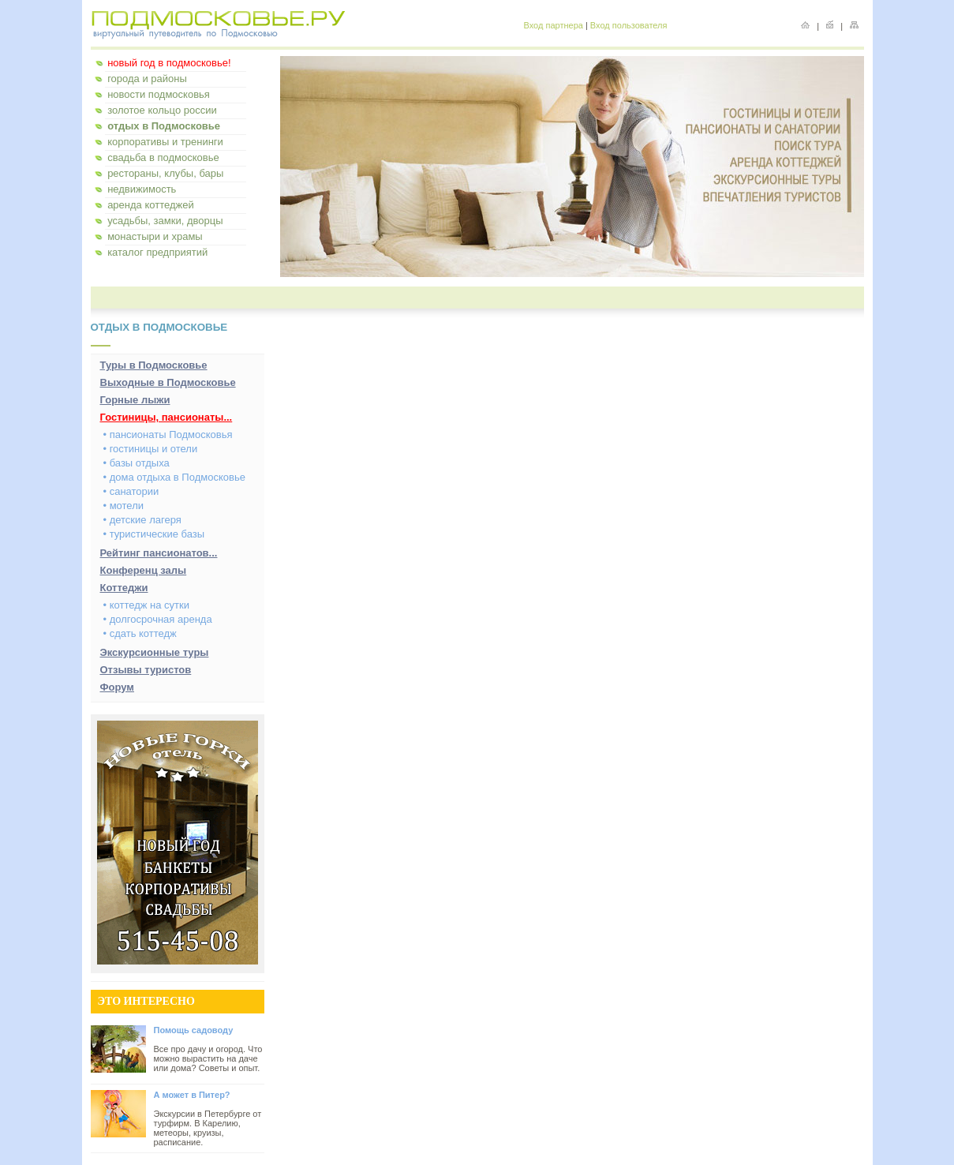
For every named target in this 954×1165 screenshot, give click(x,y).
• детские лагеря (142, 520)
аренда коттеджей (150, 205)
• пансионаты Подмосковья (168, 434)
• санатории (131, 491)
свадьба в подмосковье (163, 157)
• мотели (123, 505)
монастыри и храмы (155, 236)
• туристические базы (154, 534)
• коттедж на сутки (146, 605)
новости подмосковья (158, 94)
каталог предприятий (157, 252)
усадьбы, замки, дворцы (165, 221)
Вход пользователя (629, 25)
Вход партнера (553, 25)
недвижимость (141, 189)
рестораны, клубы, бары (165, 173)
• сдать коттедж (140, 633)
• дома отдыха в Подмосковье (174, 477)
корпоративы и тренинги (165, 142)
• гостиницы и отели (150, 449)
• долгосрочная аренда (157, 619)
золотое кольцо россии (162, 110)
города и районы (147, 78)
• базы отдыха (136, 463)
